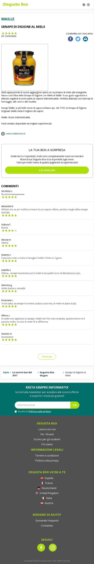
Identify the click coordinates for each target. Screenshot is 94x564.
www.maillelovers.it (15, 133)
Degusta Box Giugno (47, 374)
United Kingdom (47, 493)
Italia (47, 498)
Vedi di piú (47, 356)
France (47, 483)
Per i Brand (46, 434)
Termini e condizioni (47, 455)
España (47, 478)
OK (75, 405)
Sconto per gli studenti (47, 439)
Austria (47, 503)
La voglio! (47, 170)
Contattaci (47, 525)
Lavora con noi (47, 429)
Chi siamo (47, 444)
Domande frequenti (47, 520)
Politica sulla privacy (40, 411)
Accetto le (33, 411)
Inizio (6, 372)
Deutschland (47, 488)
